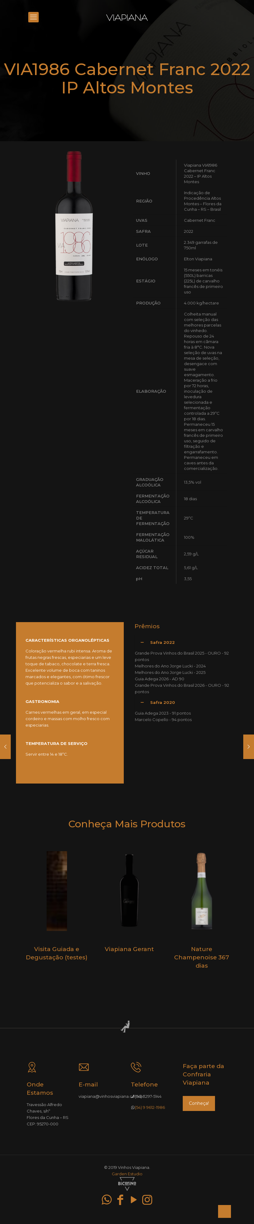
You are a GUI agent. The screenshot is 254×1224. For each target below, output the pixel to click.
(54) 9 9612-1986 (150, 1107)
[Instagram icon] (147, 1199)
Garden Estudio (127, 1173)
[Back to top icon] (224, 1211)
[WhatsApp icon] (107, 1199)
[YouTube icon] (134, 1199)
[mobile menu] (33, 17)
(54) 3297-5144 (148, 1096)
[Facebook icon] (120, 1199)
